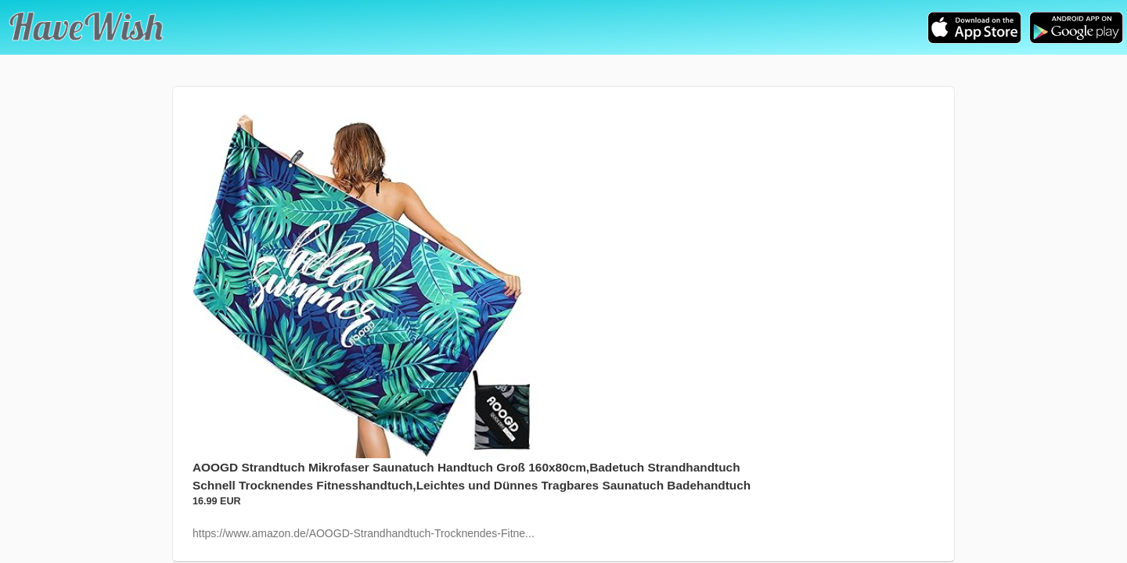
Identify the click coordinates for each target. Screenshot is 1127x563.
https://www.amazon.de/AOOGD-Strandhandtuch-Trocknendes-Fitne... (364, 533)
